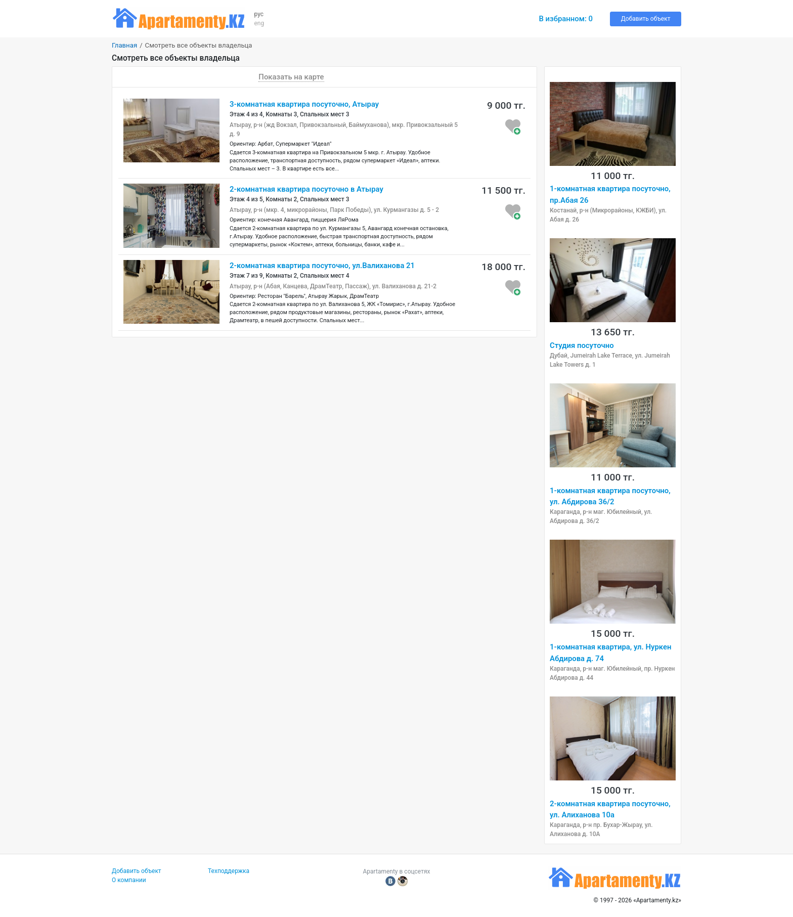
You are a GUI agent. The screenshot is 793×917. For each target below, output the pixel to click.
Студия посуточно (582, 345)
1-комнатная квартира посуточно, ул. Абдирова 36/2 (610, 496)
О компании (129, 880)
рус (259, 14)
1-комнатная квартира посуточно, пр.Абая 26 (610, 194)
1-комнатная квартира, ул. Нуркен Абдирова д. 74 (610, 652)
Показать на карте (291, 76)
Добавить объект (646, 18)
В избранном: (566, 18)
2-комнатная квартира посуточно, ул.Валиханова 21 (322, 265)
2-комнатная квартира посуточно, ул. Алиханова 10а (610, 809)
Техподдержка (228, 871)
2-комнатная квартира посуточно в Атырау (306, 189)
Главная (124, 45)
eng (259, 23)
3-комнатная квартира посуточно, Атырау (304, 104)
